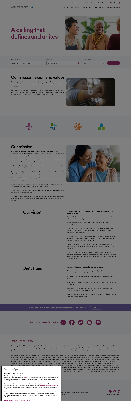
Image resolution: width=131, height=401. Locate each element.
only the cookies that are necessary (49, 393)
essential (26, 385)
